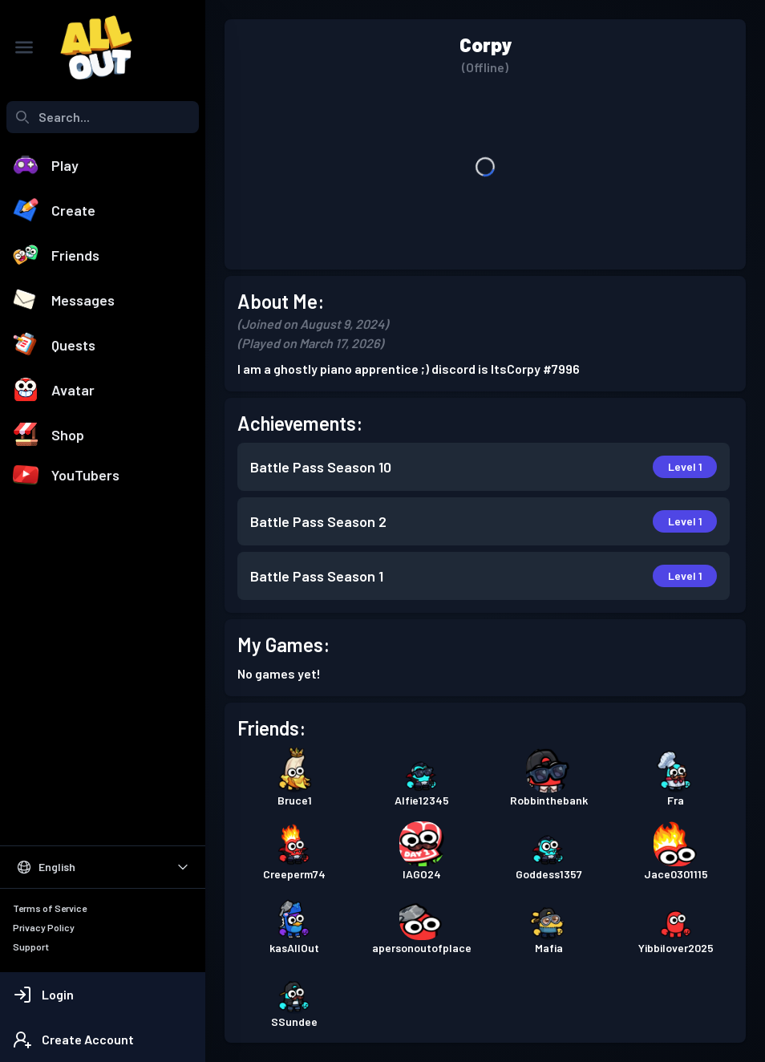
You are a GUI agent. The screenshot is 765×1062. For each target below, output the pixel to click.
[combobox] (102, 117)
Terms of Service (50, 908)
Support (31, 946)
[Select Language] (102, 867)
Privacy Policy (44, 927)
